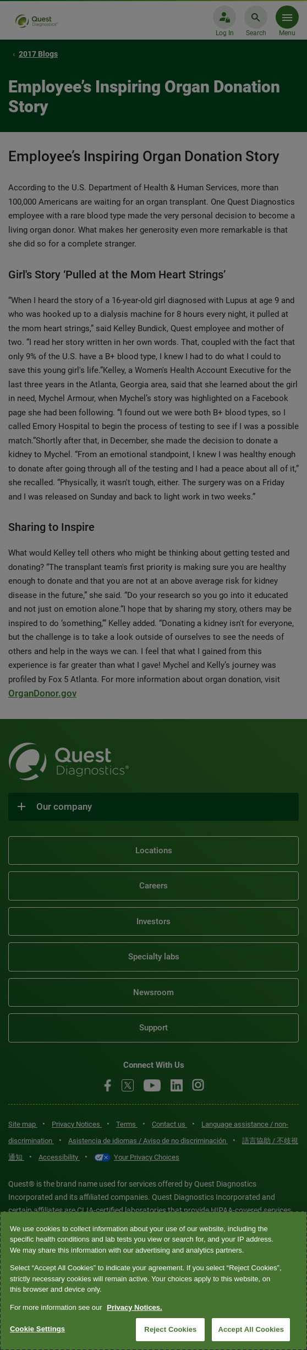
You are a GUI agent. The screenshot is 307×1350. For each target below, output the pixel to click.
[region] (153, 1280)
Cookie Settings (37, 1329)
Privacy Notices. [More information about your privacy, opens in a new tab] (134, 1307)
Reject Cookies (170, 1329)
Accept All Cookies (251, 1329)
